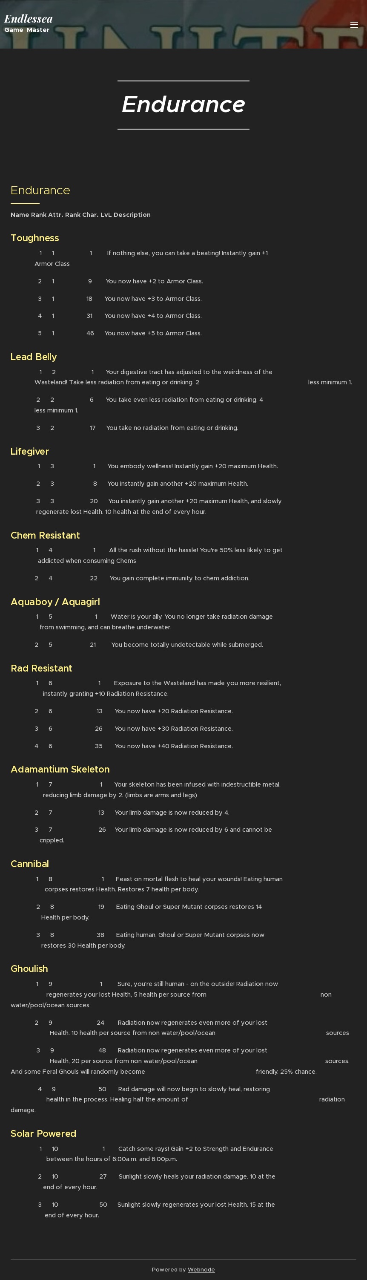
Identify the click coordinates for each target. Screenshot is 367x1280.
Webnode (201, 1269)
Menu (354, 24)
